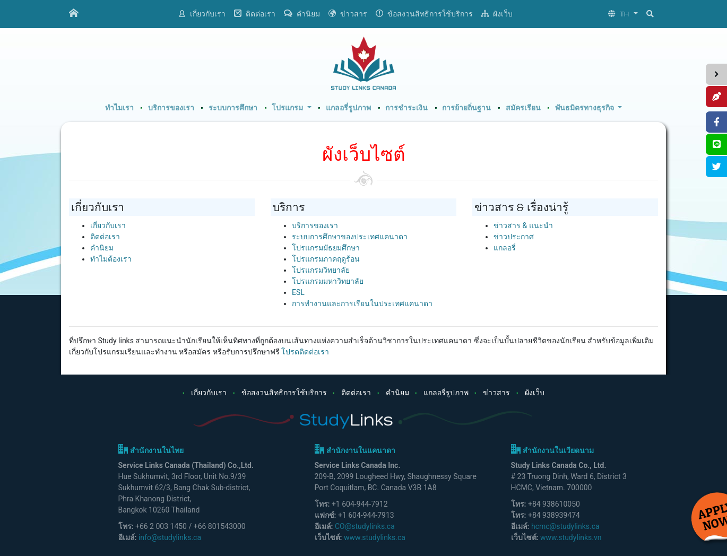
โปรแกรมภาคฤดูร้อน (326, 259)
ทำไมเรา (119, 107)
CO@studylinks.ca (365, 526)
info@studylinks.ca (170, 537)
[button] (623, 14)
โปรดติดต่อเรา (305, 352)
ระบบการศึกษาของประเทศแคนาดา (350, 236)
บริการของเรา (171, 107)
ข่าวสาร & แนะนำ (523, 225)
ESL (298, 292)
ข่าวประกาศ (514, 236)
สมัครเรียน (523, 107)
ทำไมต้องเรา (111, 259)
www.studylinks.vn (571, 537)
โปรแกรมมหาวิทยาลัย (328, 281)
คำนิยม (302, 14)
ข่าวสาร (347, 14)
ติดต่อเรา (254, 14)
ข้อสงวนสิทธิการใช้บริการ (424, 14)
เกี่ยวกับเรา (202, 14)
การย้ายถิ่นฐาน (466, 107)
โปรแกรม (288, 107)
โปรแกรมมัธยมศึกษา (326, 248)
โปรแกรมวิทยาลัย (321, 270)
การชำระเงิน (406, 107)
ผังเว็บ (497, 14)
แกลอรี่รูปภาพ (348, 107)
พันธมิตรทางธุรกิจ (585, 107)
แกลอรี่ (505, 248)
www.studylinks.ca (374, 537)
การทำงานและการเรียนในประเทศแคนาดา (362, 303)
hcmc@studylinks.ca (565, 526)
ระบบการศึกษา (233, 107)
